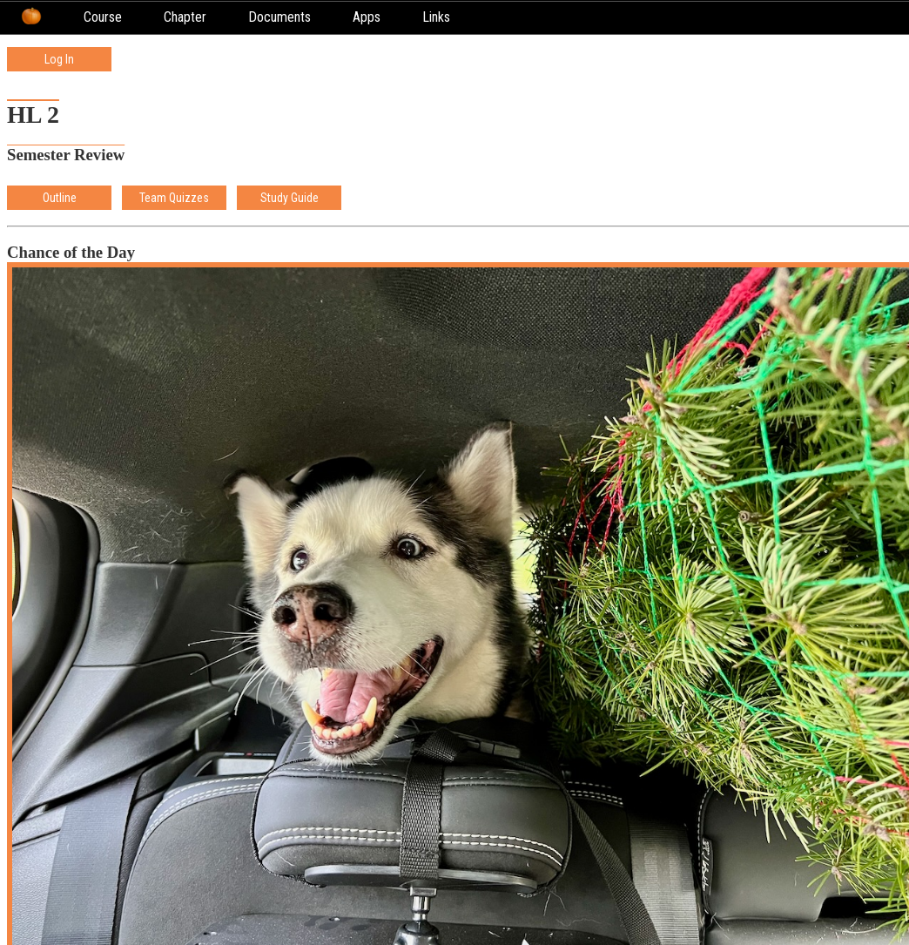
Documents (279, 17)
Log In (59, 59)
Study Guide (289, 198)
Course (103, 17)
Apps (366, 17)
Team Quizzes (174, 198)
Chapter (185, 17)
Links (436, 17)
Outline (60, 198)
